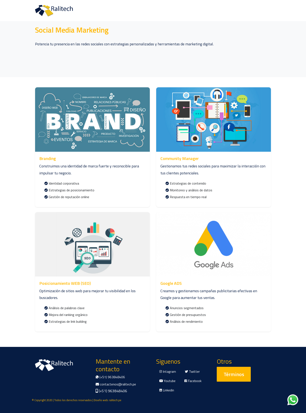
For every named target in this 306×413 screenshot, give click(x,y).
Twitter (192, 371)
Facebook (192, 380)
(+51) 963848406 (110, 377)
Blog (77, 10)
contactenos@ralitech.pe (116, 384)
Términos (234, 374)
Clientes (118, 10)
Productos (60, 10)
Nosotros (39, 10)
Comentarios (96, 10)
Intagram (167, 371)
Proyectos (138, 10)
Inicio (23, 10)
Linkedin (166, 390)
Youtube (167, 380)
